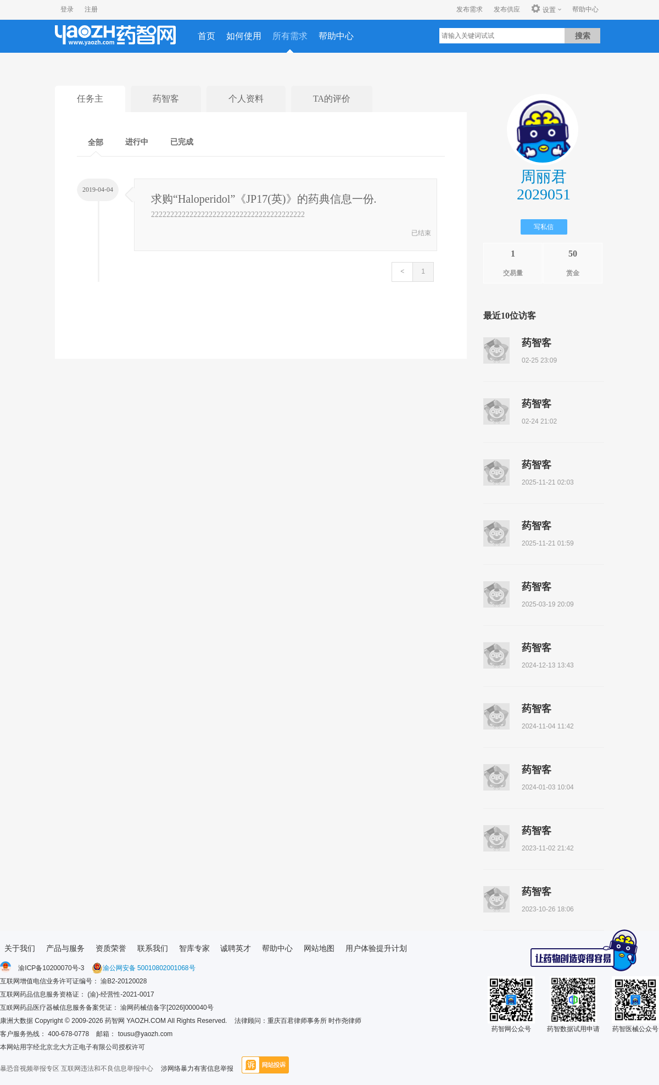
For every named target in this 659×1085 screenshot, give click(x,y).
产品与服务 (65, 948)
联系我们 (152, 948)
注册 (91, 9)
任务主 (90, 98)
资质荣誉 (111, 948)
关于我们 (19, 948)
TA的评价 (331, 98)
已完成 (181, 142)
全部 (95, 142)
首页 (206, 36)
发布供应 (507, 9)
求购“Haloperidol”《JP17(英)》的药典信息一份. (264, 199)
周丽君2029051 (544, 185)
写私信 (544, 227)
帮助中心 (585, 9)
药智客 (166, 98)
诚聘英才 (235, 948)
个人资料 (246, 98)
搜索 (582, 35)
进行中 (136, 142)
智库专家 (194, 948)
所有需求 (290, 36)
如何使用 (243, 36)
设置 (543, 9)
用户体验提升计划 (376, 948)
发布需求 (469, 9)
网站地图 (319, 948)
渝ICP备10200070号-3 (51, 968)
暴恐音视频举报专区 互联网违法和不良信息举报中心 (76, 1068)
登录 (67, 9)
